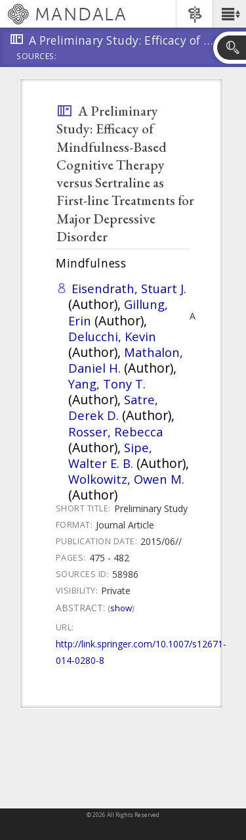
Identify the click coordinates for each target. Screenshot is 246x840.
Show (121, 608)
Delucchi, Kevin (112, 336)
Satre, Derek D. (113, 407)
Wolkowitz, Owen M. (126, 479)
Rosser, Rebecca (115, 431)
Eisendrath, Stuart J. (129, 288)
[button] (229, 14)
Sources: (36, 57)
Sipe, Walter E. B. (110, 455)
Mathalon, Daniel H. (125, 360)
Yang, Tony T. (107, 383)
